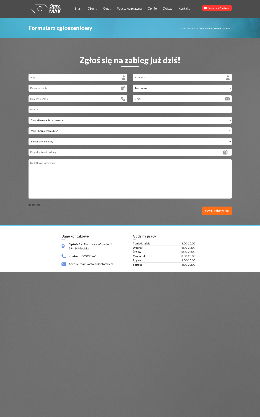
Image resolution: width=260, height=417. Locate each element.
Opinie (152, 8)
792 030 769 (88, 257)
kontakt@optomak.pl (100, 265)
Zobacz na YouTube (217, 7)
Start (78, 8)
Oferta (92, 8)
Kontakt (184, 8)
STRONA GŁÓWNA (188, 28)
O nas (107, 8)
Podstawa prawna (129, 8)
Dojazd (168, 8)
